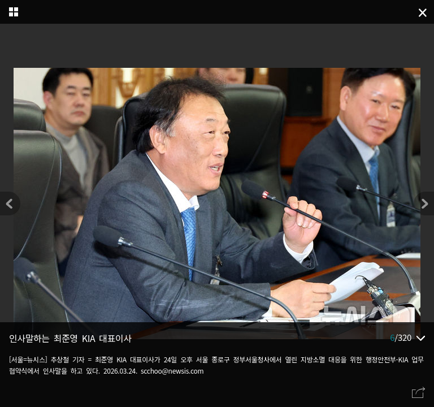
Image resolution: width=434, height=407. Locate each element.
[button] (424, 203)
